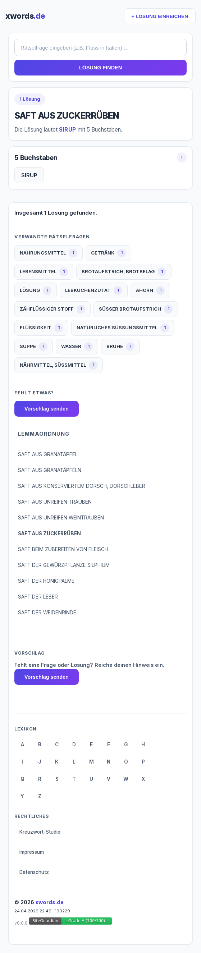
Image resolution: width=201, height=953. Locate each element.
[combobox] (100, 47)
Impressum (31, 852)
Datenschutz (34, 872)
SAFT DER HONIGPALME (46, 581)
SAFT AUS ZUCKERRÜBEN (49, 533)
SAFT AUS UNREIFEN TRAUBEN (55, 502)
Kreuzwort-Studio (39, 832)
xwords (25, 15)
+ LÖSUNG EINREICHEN (160, 16)
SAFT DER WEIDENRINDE (47, 612)
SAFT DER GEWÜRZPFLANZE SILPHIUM (64, 565)
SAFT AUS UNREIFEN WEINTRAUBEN (61, 518)
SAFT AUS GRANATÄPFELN (49, 470)
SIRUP (29, 175)
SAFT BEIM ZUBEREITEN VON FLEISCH (63, 549)
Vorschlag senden (46, 409)
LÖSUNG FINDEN (100, 67)
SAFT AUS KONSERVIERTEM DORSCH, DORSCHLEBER (81, 486)
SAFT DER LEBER (38, 597)
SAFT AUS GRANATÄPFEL (48, 454)
